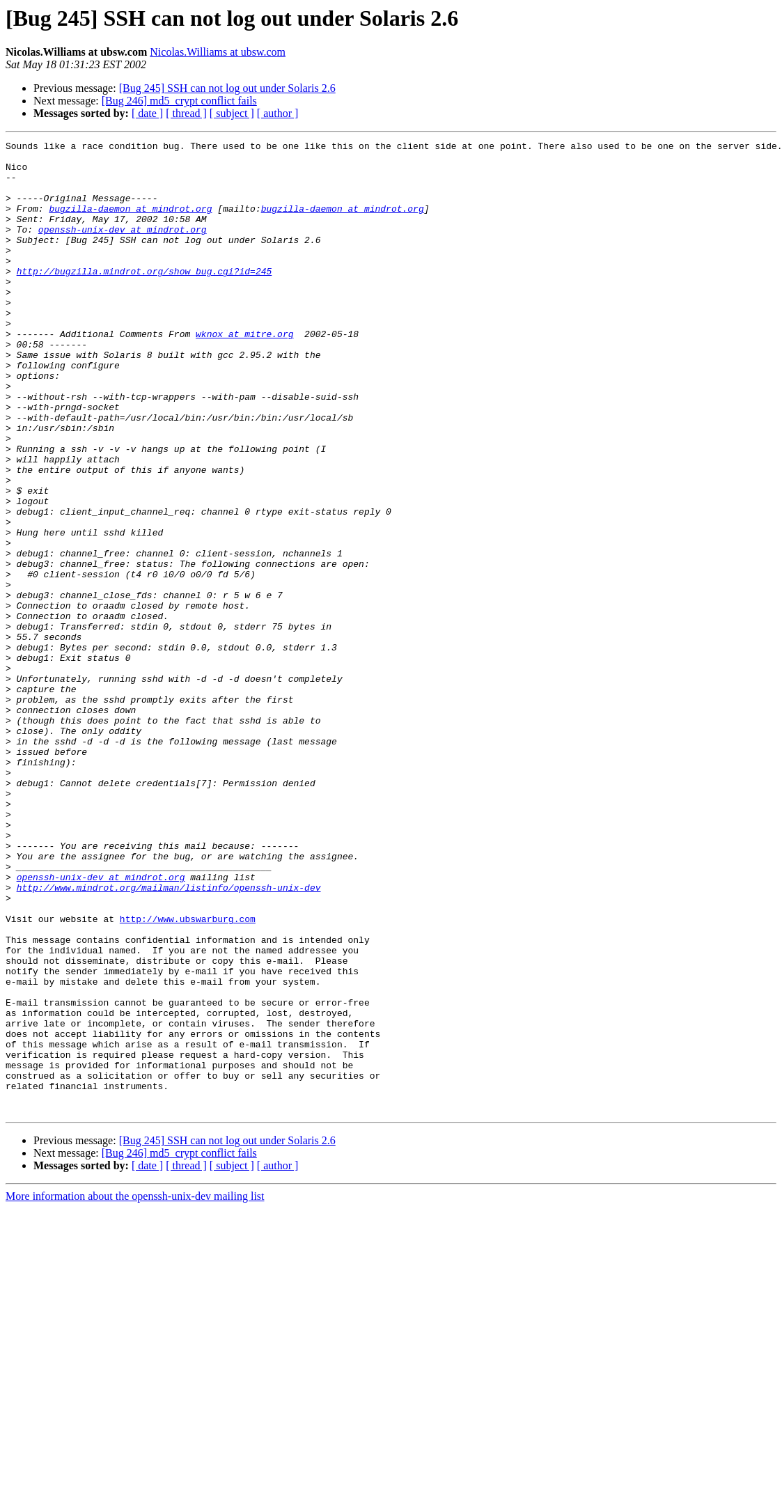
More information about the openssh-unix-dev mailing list (135, 1390)
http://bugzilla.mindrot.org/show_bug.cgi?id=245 (144, 298)
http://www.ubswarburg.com (188, 1075)
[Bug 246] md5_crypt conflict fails (179, 101)
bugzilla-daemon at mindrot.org (130, 223)
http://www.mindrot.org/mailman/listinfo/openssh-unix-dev (169, 1037)
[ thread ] (186, 113)
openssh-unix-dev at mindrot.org (122, 248)
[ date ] (147, 113)
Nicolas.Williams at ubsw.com (218, 52)
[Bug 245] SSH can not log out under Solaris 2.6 (227, 88)
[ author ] (278, 113)
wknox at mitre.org (244, 373)
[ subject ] (232, 113)
